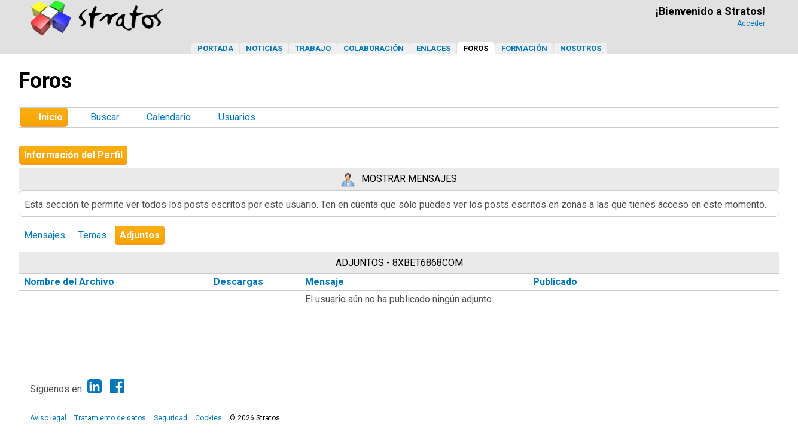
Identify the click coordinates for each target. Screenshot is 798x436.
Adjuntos (140, 235)
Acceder (751, 23)
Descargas (238, 281)
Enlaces (433, 48)
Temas (92, 235)
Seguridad (170, 418)
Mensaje (324, 281)
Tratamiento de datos (110, 418)
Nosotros (580, 48)
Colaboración (373, 48)
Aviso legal (48, 418)
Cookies (208, 418)
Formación (524, 48)
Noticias (264, 48)
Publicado (555, 281)
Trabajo (313, 48)
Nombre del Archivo (75, 281)
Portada (215, 48)
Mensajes (44, 235)
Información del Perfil (73, 155)
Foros (476, 48)
